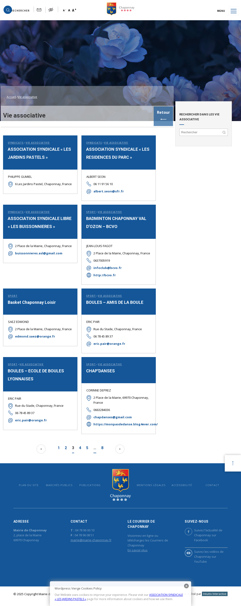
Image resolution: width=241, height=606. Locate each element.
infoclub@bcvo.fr (105, 265)
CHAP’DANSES (97, 368)
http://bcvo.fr (102, 272)
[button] (19, 11)
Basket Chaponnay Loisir (31, 299)
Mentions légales (149, 483)
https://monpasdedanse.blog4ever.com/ (117, 422)
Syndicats (15, 134)
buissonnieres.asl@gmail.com (38, 250)
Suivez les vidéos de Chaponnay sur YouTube (200, 556)
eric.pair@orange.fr (106, 341)
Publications (91, 483)
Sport (88, 203)
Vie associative (37, 134)
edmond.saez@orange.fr (34, 338)
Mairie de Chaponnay (120, 483)
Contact (208, 483)
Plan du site (33, 483)
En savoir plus (137, 550)
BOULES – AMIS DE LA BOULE (112, 299)
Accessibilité (178, 483)
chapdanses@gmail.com (110, 414)
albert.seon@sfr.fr (106, 183)
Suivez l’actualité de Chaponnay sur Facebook (200, 535)
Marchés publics (62, 483)
